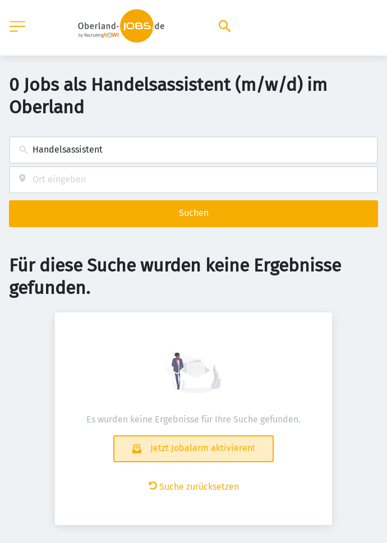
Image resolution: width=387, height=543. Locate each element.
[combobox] (193, 150)
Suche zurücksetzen (194, 486)
